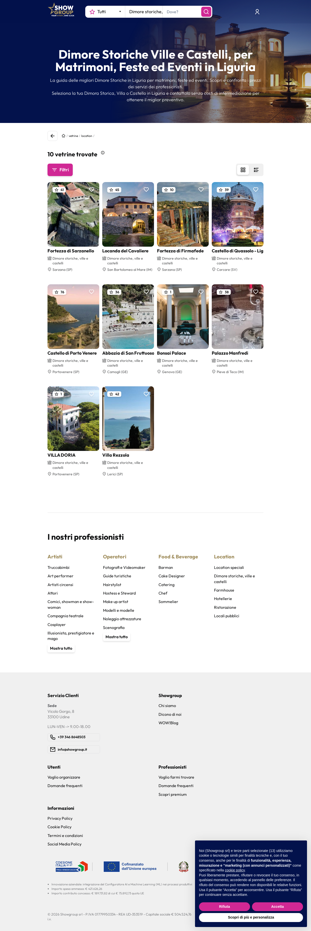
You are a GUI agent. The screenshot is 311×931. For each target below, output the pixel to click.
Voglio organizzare (64, 777)
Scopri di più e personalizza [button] (251, 917)
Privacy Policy (60, 818)
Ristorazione (225, 607)
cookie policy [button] (235, 870)
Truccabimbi (59, 567)
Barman (165, 567)
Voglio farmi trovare (176, 777)
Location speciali (229, 567)
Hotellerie (223, 598)
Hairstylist (112, 584)
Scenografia (113, 627)
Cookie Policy (60, 826)
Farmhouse (224, 590)
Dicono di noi (170, 714)
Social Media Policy (65, 843)
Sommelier (168, 601)
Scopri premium (172, 794)
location (86, 136)
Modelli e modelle (118, 610)
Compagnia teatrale (66, 615)
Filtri (60, 170)
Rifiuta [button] (224, 907)
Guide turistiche (117, 575)
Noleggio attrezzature (122, 618)
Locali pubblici (226, 615)
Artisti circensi (60, 584)
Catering (166, 584)
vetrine (73, 136)
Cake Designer (171, 575)
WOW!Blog (168, 722)
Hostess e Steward (119, 593)
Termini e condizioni (65, 835)
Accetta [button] (277, 907)
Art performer (61, 575)
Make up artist (115, 601)
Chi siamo (167, 705)
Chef (162, 593)
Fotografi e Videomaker (124, 567)
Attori (53, 593)
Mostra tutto (61, 648)
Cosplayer (57, 624)
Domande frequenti (65, 785)
